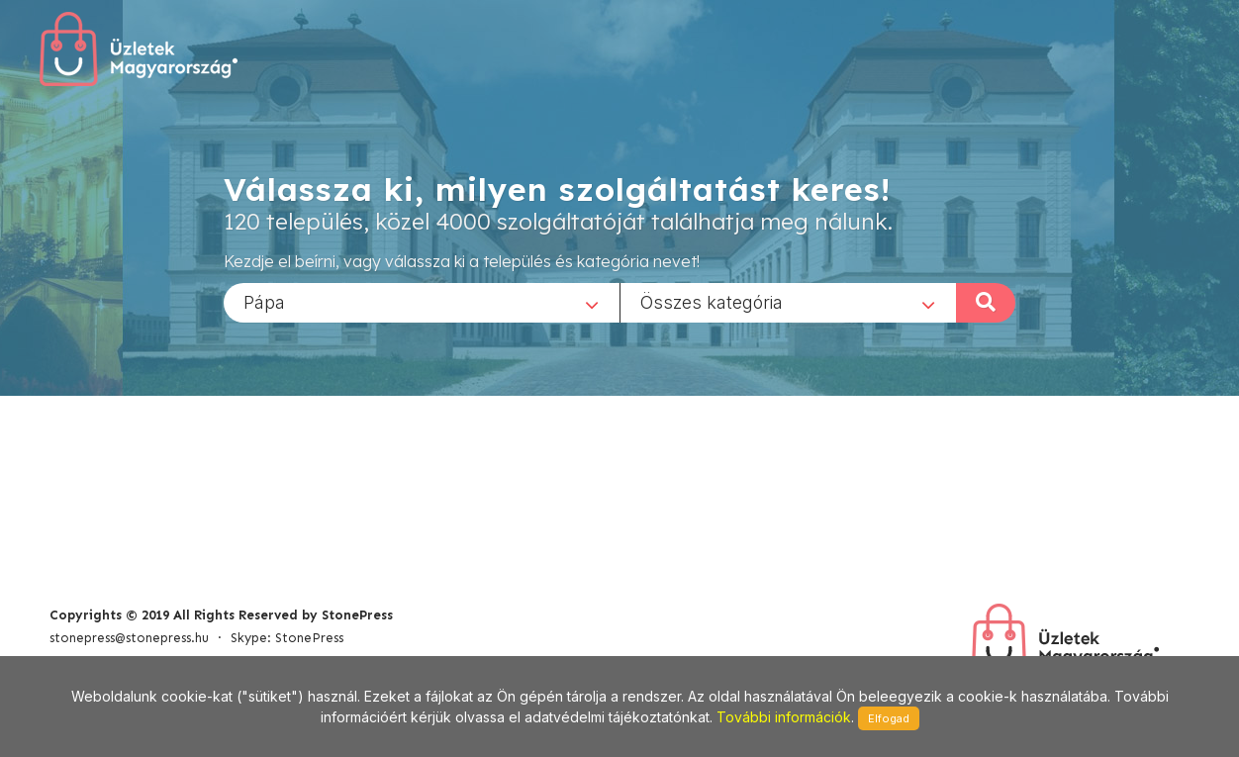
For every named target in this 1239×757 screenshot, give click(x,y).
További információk (783, 717)
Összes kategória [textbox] (711, 301)
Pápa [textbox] (264, 301)
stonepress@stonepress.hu (129, 637)
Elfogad (888, 718)
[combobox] (422, 302)
